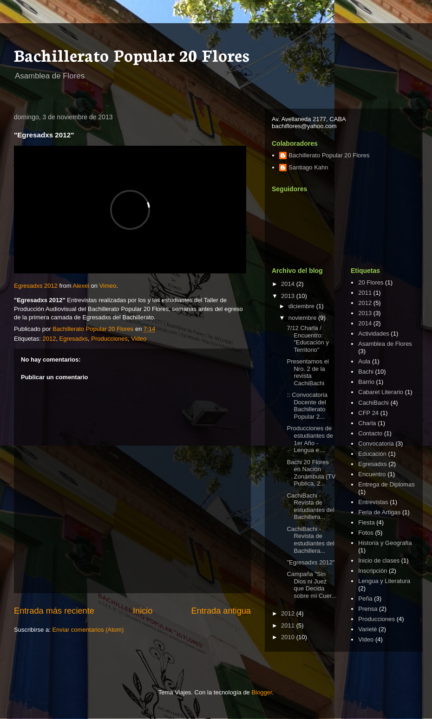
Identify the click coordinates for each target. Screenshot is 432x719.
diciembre (302, 306)
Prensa (367, 608)
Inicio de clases (378, 560)
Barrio (366, 381)
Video (138, 338)
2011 (288, 625)
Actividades (373, 333)
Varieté (367, 629)
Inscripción (372, 570)
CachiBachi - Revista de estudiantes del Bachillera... (310, 506)
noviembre (303, 317)
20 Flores (370, 282)
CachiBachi (373, 402)
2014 (288, 283)
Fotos (365, 532)
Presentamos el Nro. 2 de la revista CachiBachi (307, 372)
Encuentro (372, 474)
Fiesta (366, 522)
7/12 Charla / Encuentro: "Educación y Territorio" (307, 338)
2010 (288, 637)
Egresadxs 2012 (36, 285)
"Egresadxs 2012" (310, 562)
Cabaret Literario (380, 392)
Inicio (142, 610)
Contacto (370, 433)
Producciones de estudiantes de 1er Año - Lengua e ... (310, 439)
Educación (372, 453)
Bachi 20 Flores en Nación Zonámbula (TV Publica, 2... (311, 473)
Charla (367, 423)
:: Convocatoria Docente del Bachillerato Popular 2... (307, 405)
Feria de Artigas (379, 512)
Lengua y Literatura (384, 580)
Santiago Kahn (308, 167)
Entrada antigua (221, 610)
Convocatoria (376, 443)
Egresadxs (73, 338)
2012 (49, 338)
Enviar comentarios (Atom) (88, 629)
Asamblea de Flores (385, 343)
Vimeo (108, 285)
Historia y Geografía (385, 542)
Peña (365, 598)
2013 (288, 295)
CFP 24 (368, 412)
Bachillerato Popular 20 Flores (131, 54)
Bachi (365, 371)
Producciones (109, 338)
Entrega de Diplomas (386, 484)
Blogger (261, 692)
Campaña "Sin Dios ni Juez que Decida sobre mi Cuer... (311, 584)
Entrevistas (373, 502)
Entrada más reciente (54, 610)
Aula (364, 361)
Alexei (80, 285)
